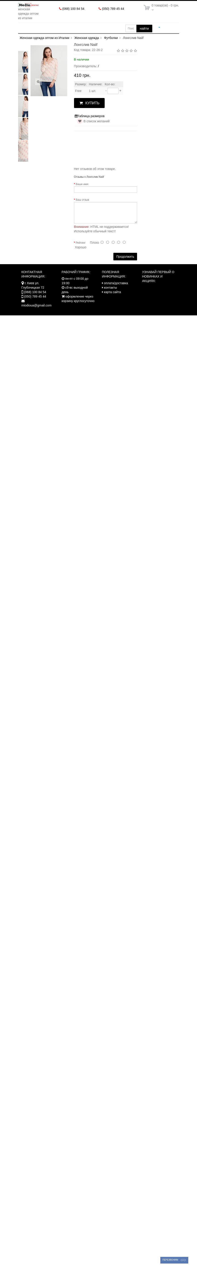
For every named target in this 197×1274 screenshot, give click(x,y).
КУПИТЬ (89, 111)
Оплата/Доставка (80, 36)
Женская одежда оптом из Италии (44, 45)
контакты (110, 295)
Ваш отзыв (82, 207)
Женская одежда (39, 28)
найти (144, 28)
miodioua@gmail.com (36, 313)
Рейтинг (81, 250)
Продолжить (125, 264)
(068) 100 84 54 (73, 8)
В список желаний (97, 129)
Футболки (111, 45)
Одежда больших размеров (86, 28)
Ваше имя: (82, 192)
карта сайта (112, 300)
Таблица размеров (90, 124)
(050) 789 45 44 (113, 8)
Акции (29, 36)
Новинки (50, 36)
